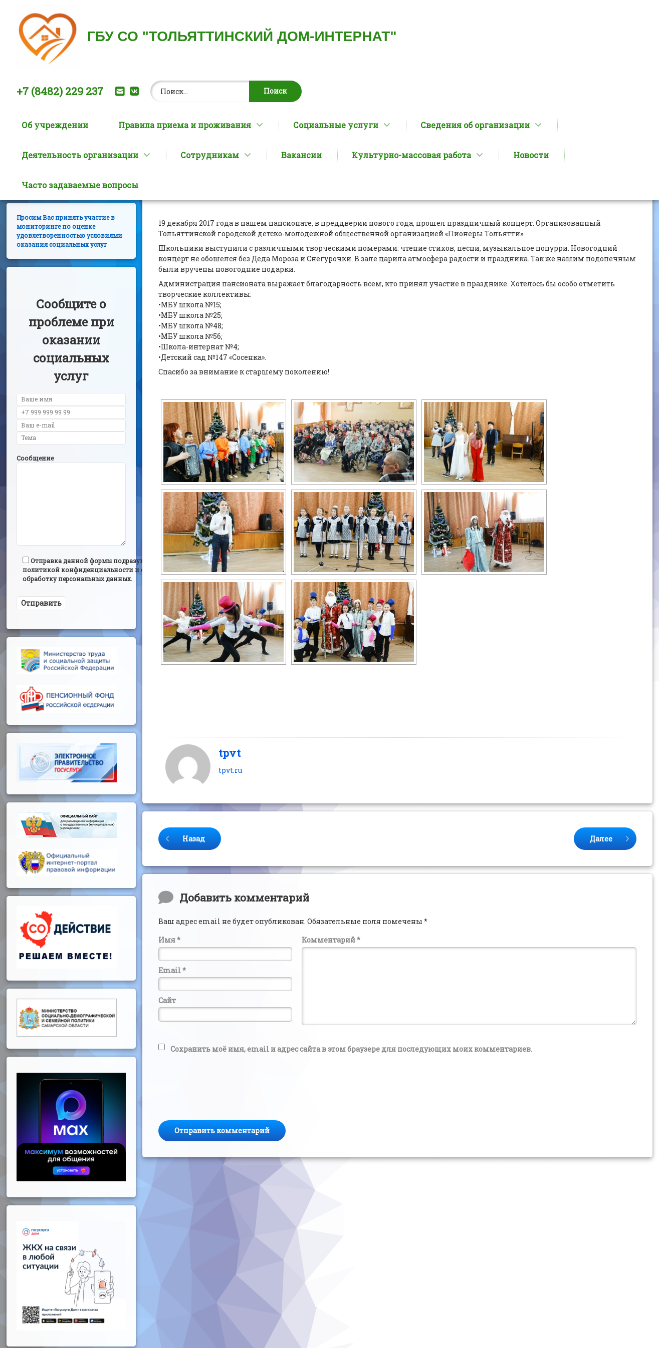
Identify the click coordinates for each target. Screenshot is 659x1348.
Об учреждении (55, 125)
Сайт (167, 1064)
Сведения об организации (475, 125)
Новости (531, 155)
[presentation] (234, 1145)
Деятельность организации (80, 155)
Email (172, 1033)
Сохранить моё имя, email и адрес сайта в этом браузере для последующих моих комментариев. (351, 1112)
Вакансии (301, 155)
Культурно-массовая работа (411, 155)
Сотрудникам (209, 155)
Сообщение (35, 521)
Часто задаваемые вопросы (80, 185)
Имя (169, 1003)
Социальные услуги (335, 125)
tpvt (229, 816)
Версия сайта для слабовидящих (56, 235)
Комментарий (331, 1003)
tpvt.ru (230, 833)
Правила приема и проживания (184, 125)
